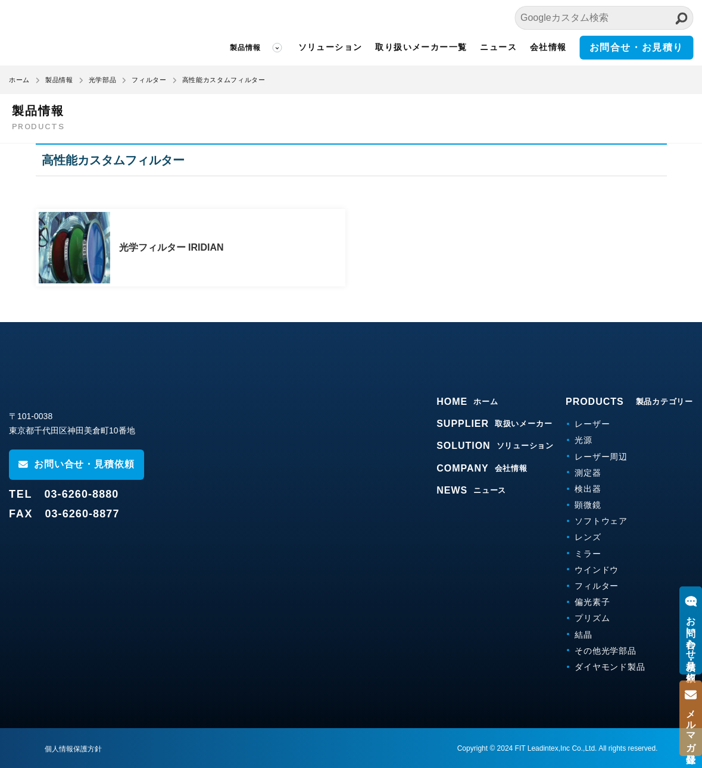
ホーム (19, 79)
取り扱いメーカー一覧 (421, 47)
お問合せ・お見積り (636, 47)
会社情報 (548, 47)
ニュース (498, 47)
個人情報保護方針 (73, 749)
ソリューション (330, 47)
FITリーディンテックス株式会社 (79, 32)
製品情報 (245, 47)
